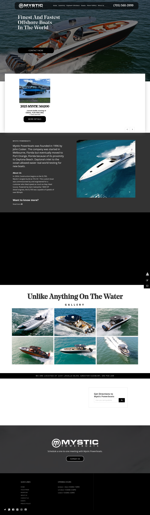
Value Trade (25, 489)
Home (55, 5)
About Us (24, 495)
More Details (34, 119)
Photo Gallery (91, 5)
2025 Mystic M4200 (34, 106)
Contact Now (36, 56)
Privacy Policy (26, 503)
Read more (17, 204)
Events (83, 5)
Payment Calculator (73, 5)
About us (101, 5)
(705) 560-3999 (123, 5)
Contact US (25, 498)
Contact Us (75, 458)
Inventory (62, 5)
